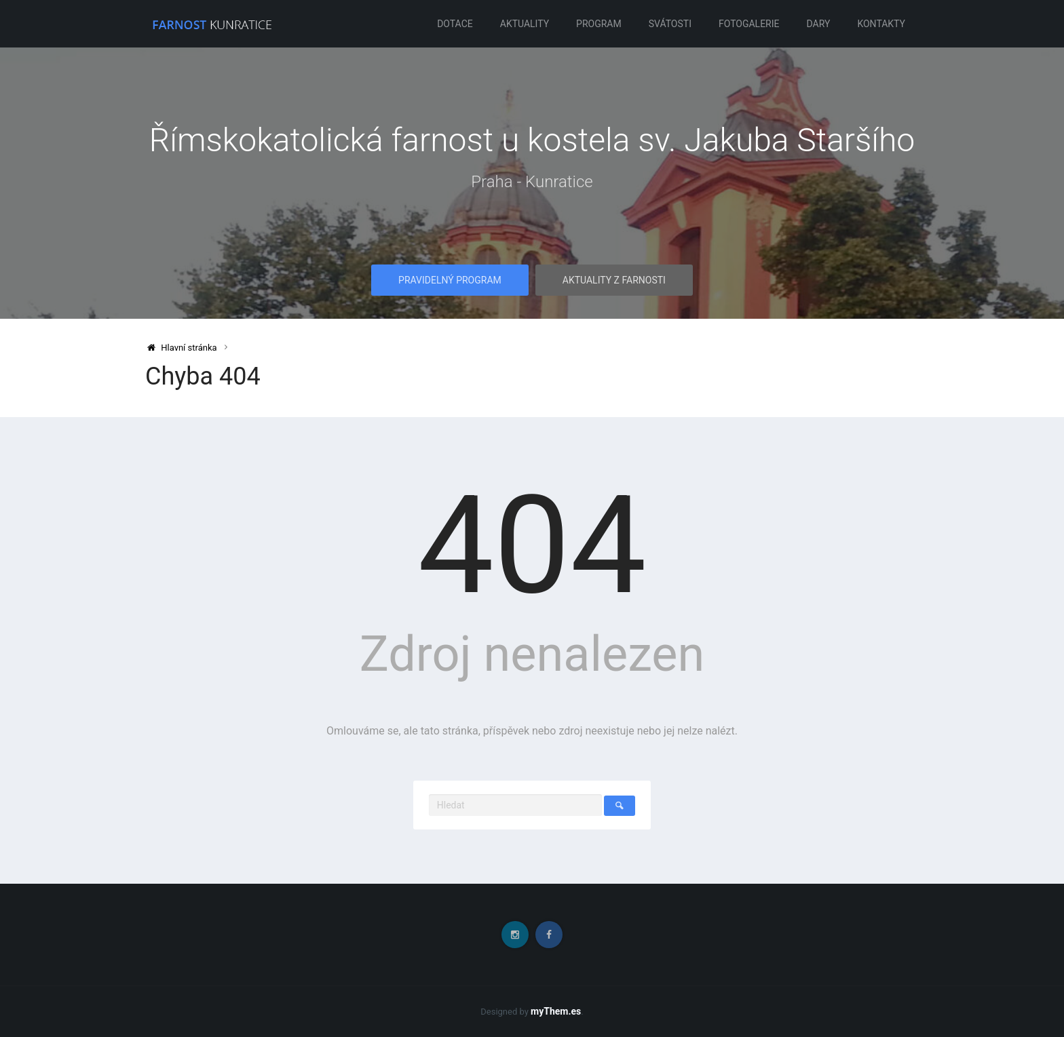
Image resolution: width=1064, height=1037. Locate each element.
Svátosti (670, 23)
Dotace (455, 23)
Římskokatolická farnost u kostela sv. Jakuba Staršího (532, 140)
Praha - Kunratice (531, 181)
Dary (819, 23)
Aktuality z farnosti (614, 280)
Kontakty (881, 23)
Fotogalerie (749, 23)
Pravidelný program (449, 280)
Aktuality (524, 23)
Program (599, 23)
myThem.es (556, 1011)
